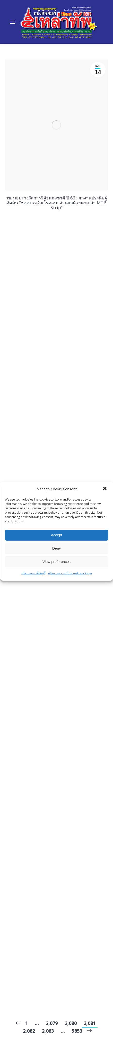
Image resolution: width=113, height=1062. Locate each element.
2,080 (71, 1023)
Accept (56, 535)
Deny (56, 548)
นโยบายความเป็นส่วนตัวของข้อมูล (70, 573)
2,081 (90, 1023)
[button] (105, 489)
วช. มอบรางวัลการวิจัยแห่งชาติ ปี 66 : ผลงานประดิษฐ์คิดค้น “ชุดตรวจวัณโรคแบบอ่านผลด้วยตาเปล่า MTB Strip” (56, 202)
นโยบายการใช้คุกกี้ (33, 573)
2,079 (52, 1023)
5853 (77, 1031)
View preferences (57, 562)
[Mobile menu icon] (12, 22)
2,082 (29, 1031)
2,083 (48, 1031)
